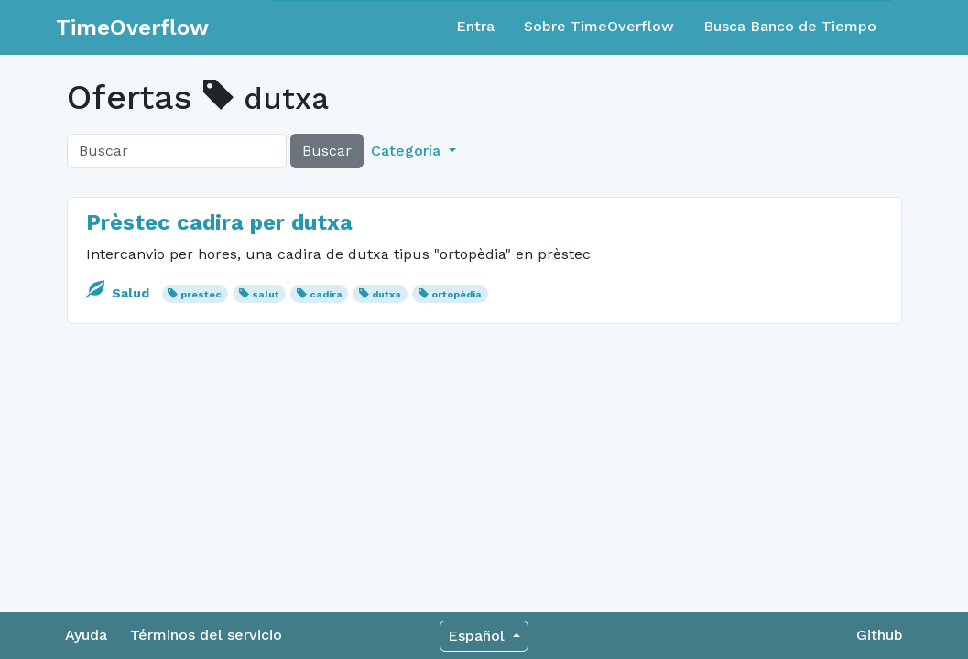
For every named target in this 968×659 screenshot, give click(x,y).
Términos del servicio (206, 634)
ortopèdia (456, 294)
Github (879, 634)
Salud (119, 293)
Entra (475, 26)
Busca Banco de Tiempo (789, 26)
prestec (201, 294)
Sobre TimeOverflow (599, 26)
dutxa (386, 294)
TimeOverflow (132, 27)
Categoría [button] (408, 150)
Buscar (327, 150)
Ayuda (86, 634)
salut (265, 294)
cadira (326, 294)
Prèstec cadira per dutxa (219, 222)
